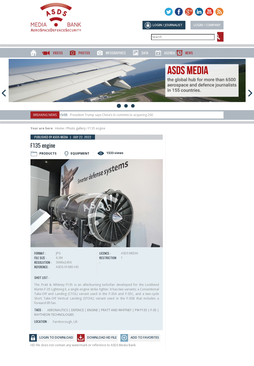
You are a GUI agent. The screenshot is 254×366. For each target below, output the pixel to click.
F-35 (153, 310)
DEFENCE (77, 310)
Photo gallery (76, 128)
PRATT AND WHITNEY (116, 310)
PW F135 (141, 310)
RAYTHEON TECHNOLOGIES (54, 314)
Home (59, 128)
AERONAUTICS (57, 310)
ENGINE (92, 310)
